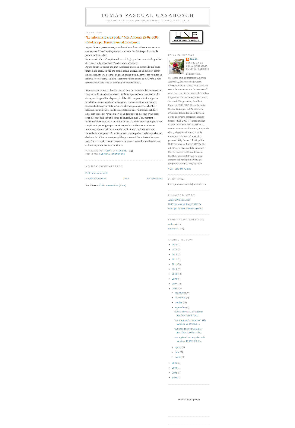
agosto (178, 347)
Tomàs (194, 59)
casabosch (118, 154)
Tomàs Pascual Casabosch (147, 15)
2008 (174, 278)
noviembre (180, 297)
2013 (174, 254)
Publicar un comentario (96, 173)
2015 (174, 249)
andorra (104, 154)
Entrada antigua (155, 178)
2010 (174, 269)
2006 (174, 288)
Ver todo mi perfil (179, 169)
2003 (174, 367)
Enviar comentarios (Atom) (112, 185)
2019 (174, 244)
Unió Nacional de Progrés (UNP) (184, 204)
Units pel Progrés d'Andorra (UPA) (185, 208)
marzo (178, 356)
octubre (179, 302)
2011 (174, 264)
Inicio (126, 178)
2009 (174, 273)
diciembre (180, 292)
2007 (174, 283)
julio (177, 352)
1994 (174, 377)
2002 (174, 372)
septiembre (180, 307)
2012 (174, 259)
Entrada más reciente (95, 178)
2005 (174, 362)
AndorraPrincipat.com (179, 199)
